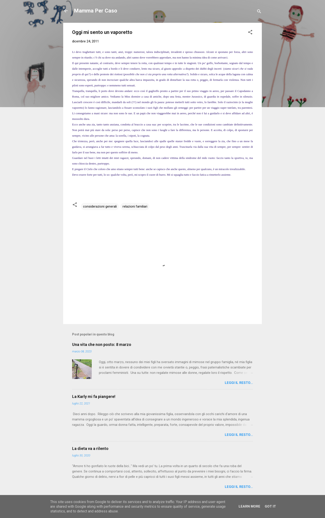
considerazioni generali (100, 206)
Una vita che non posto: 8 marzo (101, 344)
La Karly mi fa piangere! (93, 396)
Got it (270, 506)
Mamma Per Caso (95, 11)
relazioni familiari (135, 206)
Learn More (249, 506)
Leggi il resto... (239, 383)
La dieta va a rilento (90, 448)
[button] (250, 32)
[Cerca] (259, 12)
